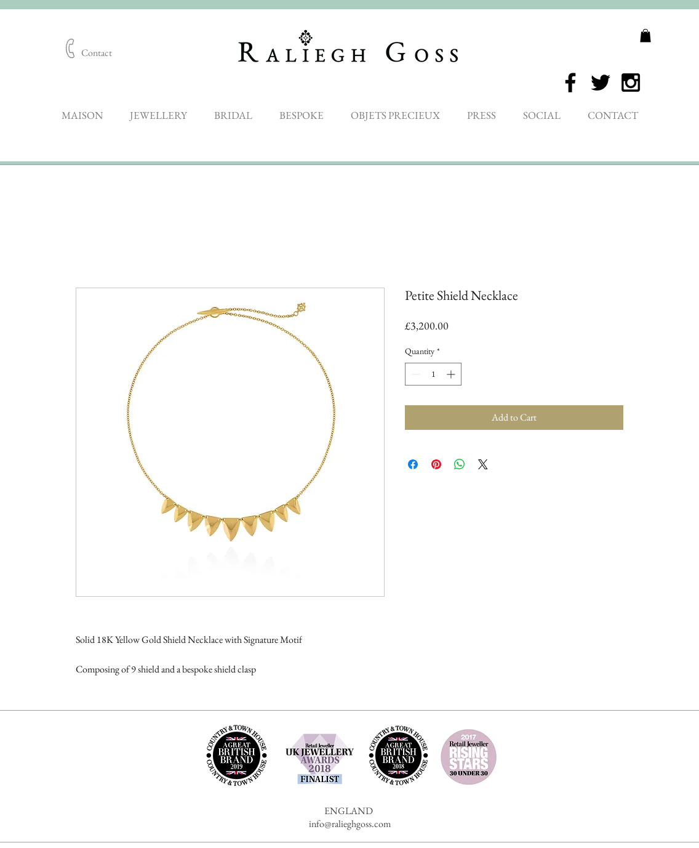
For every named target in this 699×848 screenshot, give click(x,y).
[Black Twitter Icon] (600, 82)
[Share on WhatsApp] (459, 464)
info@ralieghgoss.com (350, 823)
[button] (645, 35)
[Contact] (96, 53)
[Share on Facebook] (412, 464)
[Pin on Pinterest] (436, 464)
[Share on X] (483, 464)
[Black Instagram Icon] (631, 82)
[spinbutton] (433, 374)
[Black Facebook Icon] (570, 82)
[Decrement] (414, 374)
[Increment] (452, 374)
